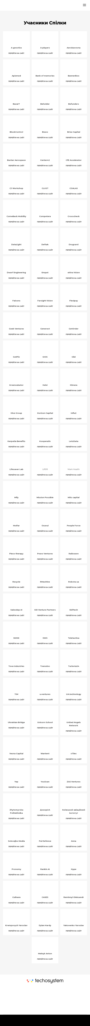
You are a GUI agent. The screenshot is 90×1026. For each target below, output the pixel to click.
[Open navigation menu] (84, 5)
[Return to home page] (18, 5)
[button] (16, 53)
